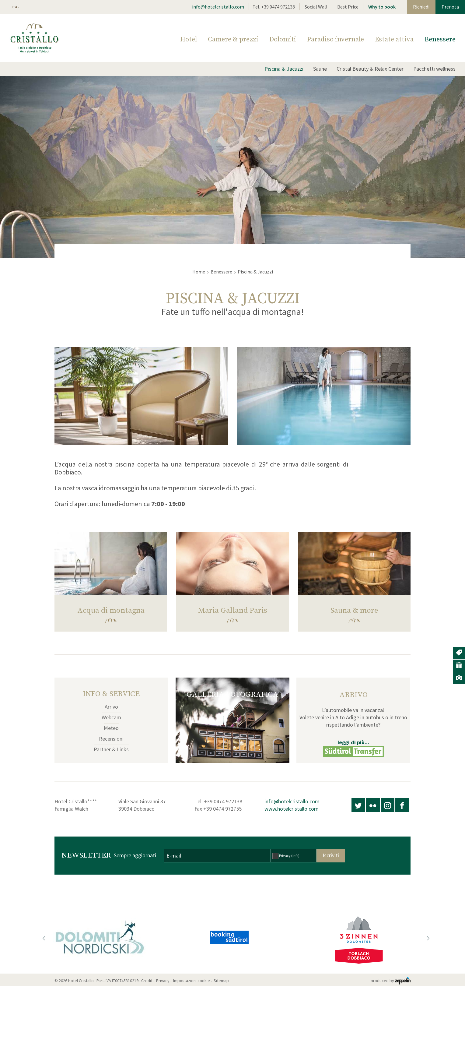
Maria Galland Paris (232, 610)
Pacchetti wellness (434, 68)
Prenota (450, 7)
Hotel (188, 39)
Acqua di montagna (111, 610)
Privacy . (164, 980)
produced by (391, 980)
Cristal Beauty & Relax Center (370, 68)
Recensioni (111, 738)
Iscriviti (331, 855)
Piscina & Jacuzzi (283, 68)
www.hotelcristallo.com (291, 808)
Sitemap (222, 980)
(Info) (295, 855)
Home (198, 272)
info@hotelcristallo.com (218, 7)
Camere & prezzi (233, 39)
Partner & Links (111, 749)
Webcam (111, 717)
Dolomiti (282, 39)
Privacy (289, 855)
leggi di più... (353, 742)
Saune (320, 68)
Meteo (111, 727)
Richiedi (421, 7)
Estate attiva (394, 39)
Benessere (440, 39)
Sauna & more (354, 610)
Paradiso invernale (335, 39)
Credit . (148, 980)
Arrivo (111, 706)
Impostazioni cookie (191, 980)
